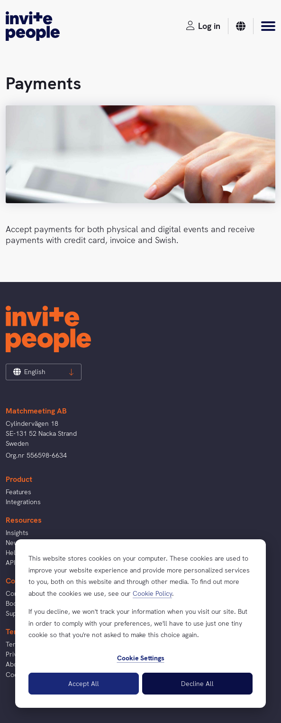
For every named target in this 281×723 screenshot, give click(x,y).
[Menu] (268, 26)
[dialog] (140, 623)
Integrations (23, 502)
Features (18, 492)
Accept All (83, 683)
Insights (17, 532)
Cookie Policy (152, 593)
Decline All (197, 683)
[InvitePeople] (33, 26)
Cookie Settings (140, 658)
